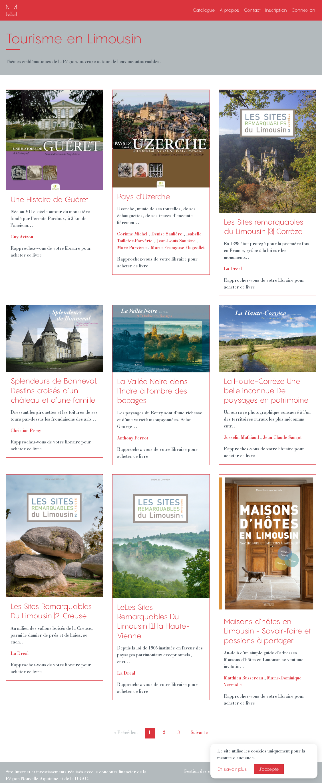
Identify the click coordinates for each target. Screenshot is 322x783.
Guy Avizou (22, 237)
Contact (252, 10)
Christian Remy (26, 431)
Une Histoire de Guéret (49, 199)
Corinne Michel (132, 234)
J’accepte (269, 769)
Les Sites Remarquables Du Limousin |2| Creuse (51, 611)
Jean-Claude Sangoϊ (282, 438)
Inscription (276, 10)
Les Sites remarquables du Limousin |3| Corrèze (263, 226)
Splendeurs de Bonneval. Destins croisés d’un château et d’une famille (54, 390)
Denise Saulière (166, 234)
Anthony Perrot (132, 438)
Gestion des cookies (203, 772)
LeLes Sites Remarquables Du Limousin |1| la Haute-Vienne (153, 621)
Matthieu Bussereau (243, 678)
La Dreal (233, 269)
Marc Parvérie (132, 248)
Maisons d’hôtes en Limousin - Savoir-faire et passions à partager (267, 631)
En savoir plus (232, 769)
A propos (229, 10)
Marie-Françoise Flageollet (178, 248)
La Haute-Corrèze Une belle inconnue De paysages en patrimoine (266, 391)
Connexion (303, 10)
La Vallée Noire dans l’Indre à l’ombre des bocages (152, 391)
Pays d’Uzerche (143, 196)
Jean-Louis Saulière (176, 241)
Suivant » (199, 733)
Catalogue (204, 10)
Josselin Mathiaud (241, 438)
